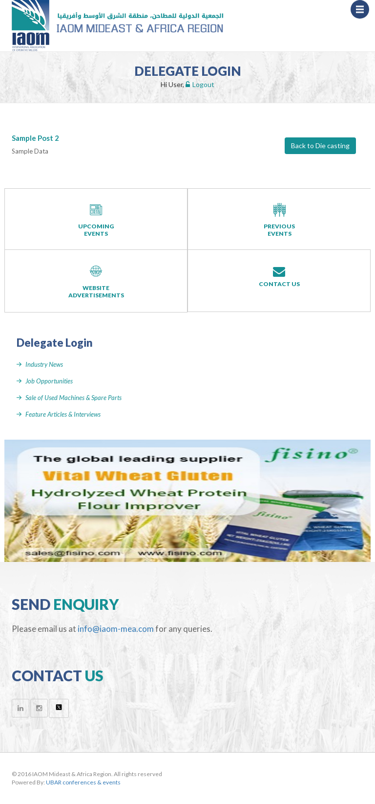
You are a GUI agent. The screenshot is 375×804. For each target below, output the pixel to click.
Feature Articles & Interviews (63, 414)
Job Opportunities (49, 381)
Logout (200, 84)
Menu (362, 13)
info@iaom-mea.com (116, 629)
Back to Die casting (320, 145)
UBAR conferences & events (83, 782)
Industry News (44, 364)
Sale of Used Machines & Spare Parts (73, 398)
